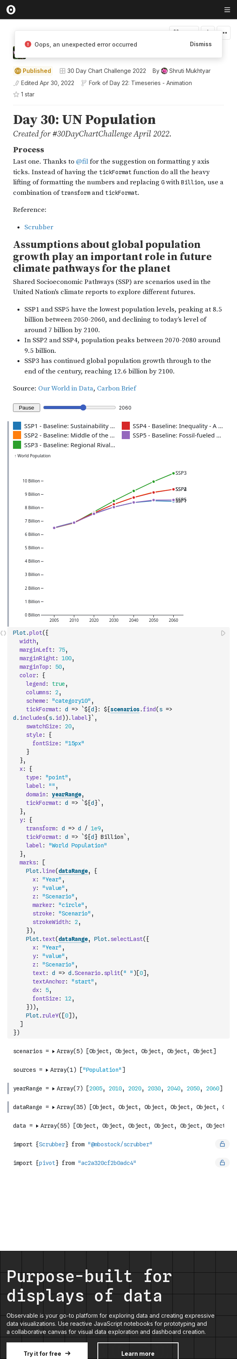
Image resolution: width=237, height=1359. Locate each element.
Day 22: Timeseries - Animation (151, 82)
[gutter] (4, 125)
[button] (3, 109)
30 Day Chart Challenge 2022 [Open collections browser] (102, 70)
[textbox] (119, 833)
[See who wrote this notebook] (182, 71)
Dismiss (201, 44)
